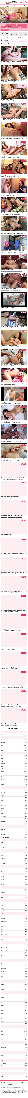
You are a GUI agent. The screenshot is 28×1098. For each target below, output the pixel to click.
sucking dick (11, 271)
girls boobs (16, 252)
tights (8, 100)
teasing (14, 517)
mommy (18, 195)
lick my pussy (6, 176)
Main (2, 5)
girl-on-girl (12, 81)
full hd (20, 706)
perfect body (3, 706)
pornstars (17, 611)
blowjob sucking (10, 233)
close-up (2, 630)
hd (1, 327)
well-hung (21, 479)
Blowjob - (22, 24)
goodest (2, 403)
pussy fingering (8, 441)
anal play (9, 365)
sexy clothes (10, 517)
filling (2, 365)
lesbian (7, 554)
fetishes (11, 611)
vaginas (2, 62)
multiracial (11, 100)
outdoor (5, 327)
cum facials (16, 592)
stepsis (17, 441)
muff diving (10, 62)
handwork (8, 214)
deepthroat (7, 611)
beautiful (2, 725)
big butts (2, 346)
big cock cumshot (17, 668)
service (7, 195)
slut (1, 214)
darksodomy (16, 100)
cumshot (9, 384)
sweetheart (3, 119)
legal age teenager (14, 706)
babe (2, 176)
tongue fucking (18, 138)
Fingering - (11, 24)
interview (16, 271)
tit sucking (3, 441)
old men (12, 252)
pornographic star (12, 403)
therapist (13, 630)
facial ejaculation (15, 479)
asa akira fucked (15, 176)
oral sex (5, 62)
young (11, 725)
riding (2, 233)
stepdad (9, 327)
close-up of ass (17, 214)
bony (5, 100)
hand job (18, 62)
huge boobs (3, 668)
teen (3, 327)
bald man (21, 252)
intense (5, 517)
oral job (9, 422)
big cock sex (3, 573)
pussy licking (13, 687)
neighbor (8, 725)
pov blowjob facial (4, 422)
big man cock (7, 252)
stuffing (4, 214)
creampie (5, 365)
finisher (13, 422)
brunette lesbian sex (18, 81)
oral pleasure (3, 554)
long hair (9, 119)
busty (7, 573)
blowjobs (2, 252)
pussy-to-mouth (19, 687)
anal (2, 138)
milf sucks (20, 271)
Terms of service (12, 1082)
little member (3, 195)
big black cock (20, 233)
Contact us (3, 1082)
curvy (11, 554)
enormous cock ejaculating (6, 479)
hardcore (13, 327)
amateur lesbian (4, 157)
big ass (9, 687)
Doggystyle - (20, 27)
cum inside (8, 706)
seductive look (19, 517)
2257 (2, 1084)
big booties (3, 592)
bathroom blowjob (12, 573)
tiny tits (11, 214)
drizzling (7, 668)
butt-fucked (3, 460)
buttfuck (2, 100)
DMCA (21, 1082)
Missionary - (7, 27)
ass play (7, 592)
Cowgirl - (5, 29)
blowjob (15, 233)
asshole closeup (12, 138)
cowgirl (13, 649)
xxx (8, 498)
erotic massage (8, 630)
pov (5, 649)
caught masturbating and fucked (12, 460)
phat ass (13, 441)
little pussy (7, 81)
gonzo (2, 384)
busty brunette (13, 346)
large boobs (11, 592)
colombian (15, 725)
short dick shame (13, 195)
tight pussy (6, 271)
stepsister (14, 554)
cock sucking (5, 138)
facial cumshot (18, 422)
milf (20, 592)
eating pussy (16, 157)
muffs (12, 157)
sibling (20, 441)
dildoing (10, 176)
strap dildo (3, 81)
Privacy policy (10, 1084)
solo (6, 119)
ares (22, 138)
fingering (9, 157)
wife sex (5, 233)
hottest (18, 403)
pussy (2, 498)
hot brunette (7, 346)
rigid (21, 403)
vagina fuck (6, 403)
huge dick (14, 62)
